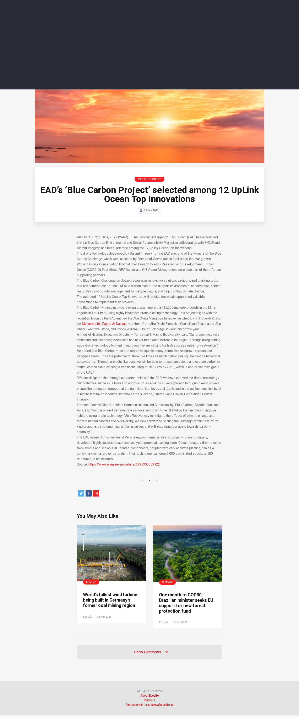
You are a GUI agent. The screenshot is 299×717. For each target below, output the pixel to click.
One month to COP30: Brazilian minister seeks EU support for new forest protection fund (186, 604)
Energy (91, 582)
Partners (149, 702)
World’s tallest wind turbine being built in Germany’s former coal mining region (108, 604)
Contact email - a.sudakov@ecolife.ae (149, 707)
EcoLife (87, 624)
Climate (167, 582)
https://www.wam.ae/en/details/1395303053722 (124, 464)
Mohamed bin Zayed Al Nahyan (104, 323)
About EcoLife (149, 698)
